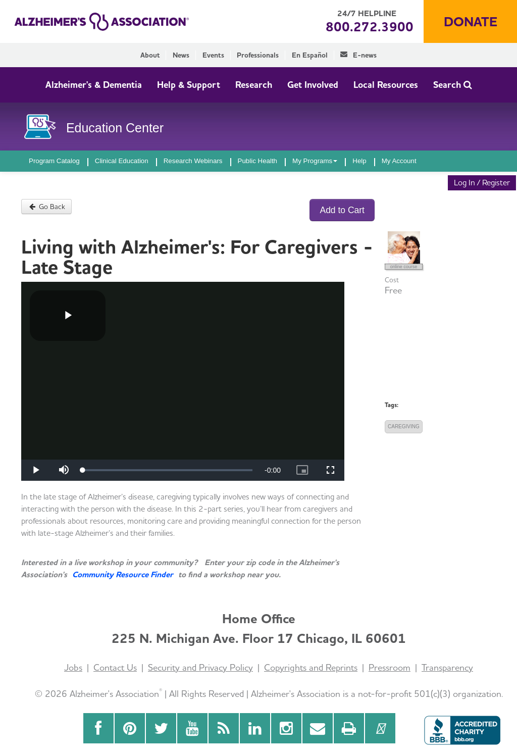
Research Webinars (193, 161)
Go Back (46, 207)
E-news (358, 55)
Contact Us (115, 667)
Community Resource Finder (122, 574)
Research (253, 84)
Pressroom (389, 667)
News (181, 55)
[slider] (167, 470)
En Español (310, 55)
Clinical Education (121, 161)
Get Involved (312, 84)
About (150, 55)
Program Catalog (54, 161)
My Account (399, 161)
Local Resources (385, 84)
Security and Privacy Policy (200, 667)
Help (359, 161)
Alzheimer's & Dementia (93, 84)
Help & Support (188, 84)
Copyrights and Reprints (310, 667)
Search (452, 84)
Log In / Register (482, 182)
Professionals (258, 55)
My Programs (314, 161)
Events (213, 55)
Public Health (258, 161)
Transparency (447, 667)
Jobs (73, 667)
